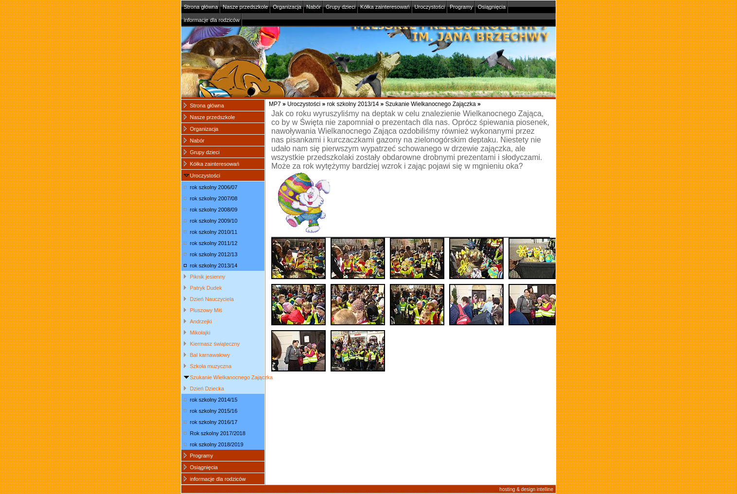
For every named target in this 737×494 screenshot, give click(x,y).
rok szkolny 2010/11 (214, 232)
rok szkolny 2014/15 (214, 400)
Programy (461, 7)
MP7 (275, 104)
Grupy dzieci (340, 7)
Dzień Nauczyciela (212, 299)
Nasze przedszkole (245, 7)
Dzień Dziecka (207, 388)
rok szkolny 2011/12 (214, 243)
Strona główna (201, 7)
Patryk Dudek (206, 288)
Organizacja (287, 7)
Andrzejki (201, 321)
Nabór (313, 7)
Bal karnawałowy (210, 355)
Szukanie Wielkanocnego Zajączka (431, 104)
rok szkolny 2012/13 (214, 254)
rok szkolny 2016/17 (214, 422)
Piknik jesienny (208, 277)
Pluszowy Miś (206, 310)
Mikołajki (200, 332)
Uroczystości (430, 7)
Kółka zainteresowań (385, 7)
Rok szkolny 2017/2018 (218, 433)
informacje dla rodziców (212, 20)
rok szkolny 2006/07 (214, 187)
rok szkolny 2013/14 (353, 104)
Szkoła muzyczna (211, 366)
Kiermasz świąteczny (215, 344)
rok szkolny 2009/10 (214, 221)
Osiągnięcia (492, 7)
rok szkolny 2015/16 (214, 411)
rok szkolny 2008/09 (214, 209)
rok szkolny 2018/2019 (217, 444)
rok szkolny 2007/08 (214, 198)
